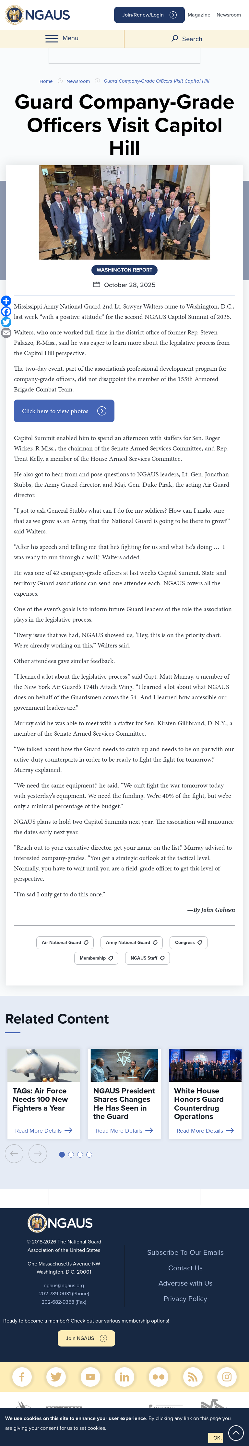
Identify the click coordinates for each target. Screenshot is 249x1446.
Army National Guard (128, 942)
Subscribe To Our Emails (185, 1252)
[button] (62, 1155)
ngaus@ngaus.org (64, 1285)
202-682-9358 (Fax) (64, 1302)
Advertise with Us (185, 1283)
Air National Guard (61, 942)
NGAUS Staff (144, 958)
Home (46, 81)
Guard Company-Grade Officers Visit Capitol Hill (156, 81)
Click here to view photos (55, 410)
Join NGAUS (80, 1338)
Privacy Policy (185, 1299)
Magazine (199, 15)
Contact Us (185, 1268)
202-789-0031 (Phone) (64, 1293)
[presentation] (14, 1153)
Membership (93, 958)
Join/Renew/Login (143, 15)
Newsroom (229, 15)
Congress (185, 942)
